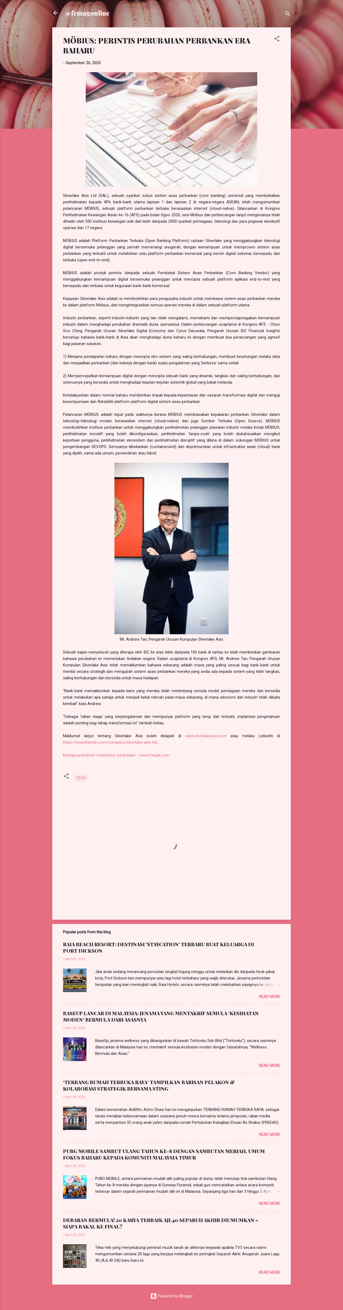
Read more (269, 996)
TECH (81, 778)
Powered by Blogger (171, 1296)
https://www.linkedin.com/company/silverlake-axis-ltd (110, 742)
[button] (277, 39)
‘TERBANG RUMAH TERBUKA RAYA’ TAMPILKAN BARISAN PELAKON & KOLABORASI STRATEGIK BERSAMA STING (149, 1085)
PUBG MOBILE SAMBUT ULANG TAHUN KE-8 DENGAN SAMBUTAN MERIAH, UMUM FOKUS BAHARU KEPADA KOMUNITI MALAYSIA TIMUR (164, 1154)
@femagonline (87, 13)
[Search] (287, 14)
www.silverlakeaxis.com (205, 735)
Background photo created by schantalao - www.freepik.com (116, 755)
